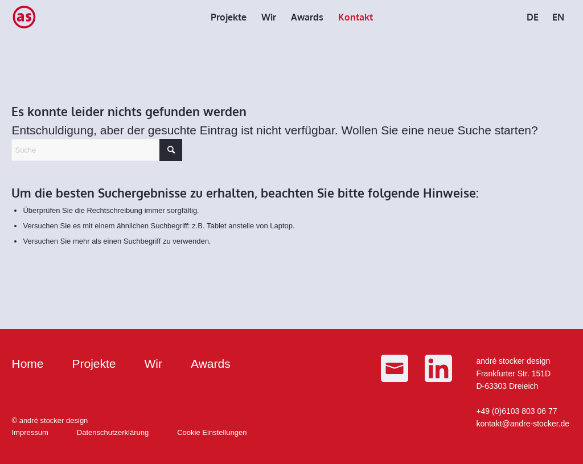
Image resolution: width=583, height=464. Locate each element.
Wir (153, 363)
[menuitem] (228, 17)
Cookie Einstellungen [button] (212, 432)
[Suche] (96, 150)
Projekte (94, 363)
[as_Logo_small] (23, 17)
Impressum (29, 432)
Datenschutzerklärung (113, 432)
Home (27, 363)
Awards (211, 363)
